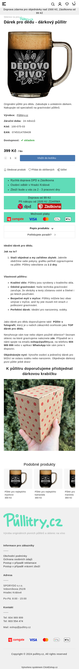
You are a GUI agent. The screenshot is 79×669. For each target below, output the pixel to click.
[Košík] (74, 4)
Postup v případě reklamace (19, 563)
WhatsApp (39, 345)
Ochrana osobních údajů (17, 559)
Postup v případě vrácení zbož (21, 566)
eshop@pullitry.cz (42, 341)
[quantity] (10, 158)
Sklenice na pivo (12, 17)
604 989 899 (15, 617)
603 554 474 (15, 621)
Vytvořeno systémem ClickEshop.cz (39, 667)
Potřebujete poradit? (39, 234)
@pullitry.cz (24, 627)
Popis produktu (39, 228)
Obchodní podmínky (15, 556)
